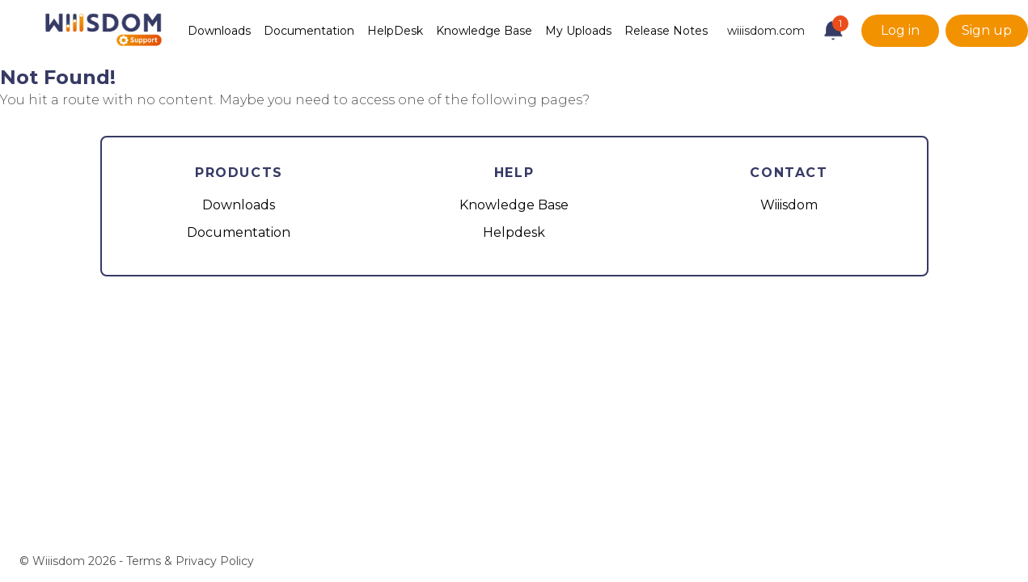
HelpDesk (395, 30)
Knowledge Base (484, 30)
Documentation (309, 30)
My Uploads (578, 30)
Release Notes (666, 30)
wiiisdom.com (766, 30)
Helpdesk (514, 232)
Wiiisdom (789, 205)
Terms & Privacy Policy (190, 561)
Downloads (219, 30)
